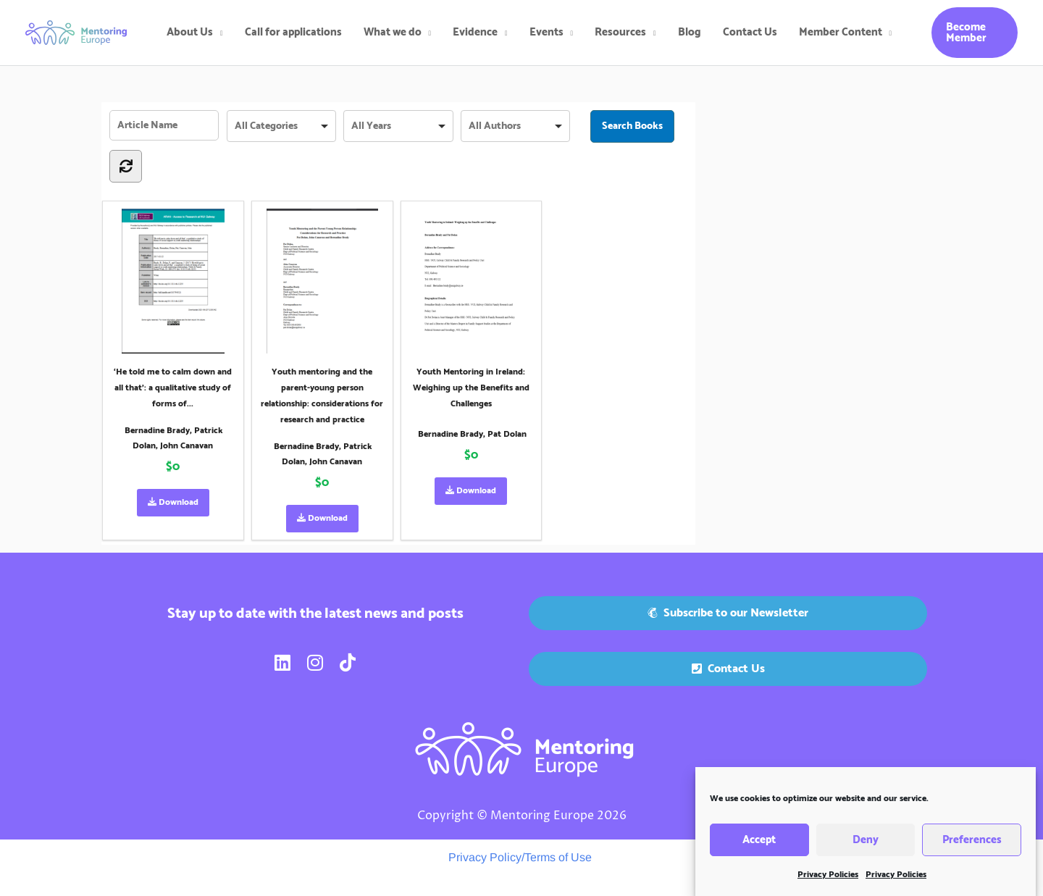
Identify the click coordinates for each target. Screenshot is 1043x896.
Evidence (475, 32)
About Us (190, 32)
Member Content (840, 32)
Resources (620, 32)
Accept (759, 847)
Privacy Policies (827, 882)
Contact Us (750, 32)
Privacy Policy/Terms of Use (520, 857)
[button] (974, 32)
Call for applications (293, 32)
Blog (689, 32)
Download (173, 502)
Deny (866, 847)
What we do (393, 32)
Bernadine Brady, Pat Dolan (472, 434)
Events (546, 32)
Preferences (972, 847)
